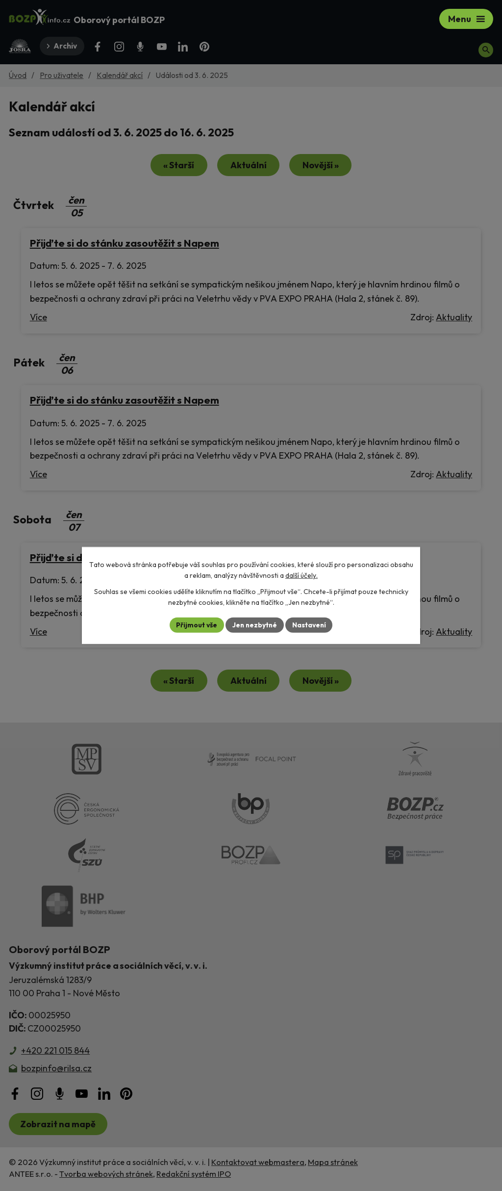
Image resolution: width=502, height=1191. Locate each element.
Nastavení (310, 625)
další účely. (301, 575)
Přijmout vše (195, 625)
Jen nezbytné (254, 625)
